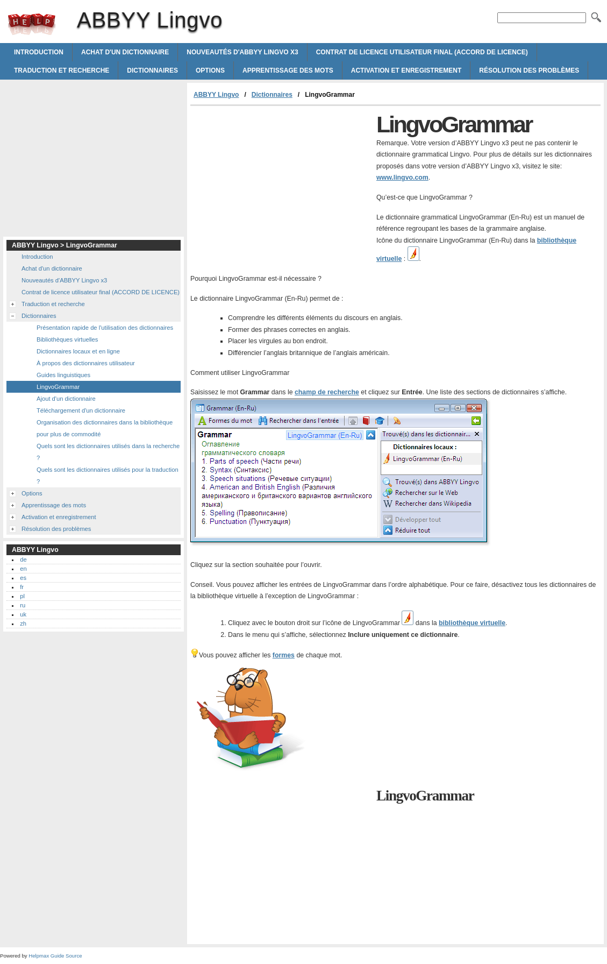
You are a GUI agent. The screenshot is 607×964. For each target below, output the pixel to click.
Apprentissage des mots (287, 70)
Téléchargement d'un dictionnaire (81, 410)
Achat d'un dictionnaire (125, 52)
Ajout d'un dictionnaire (66, 398)
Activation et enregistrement (406, 70)
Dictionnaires (152, 70)
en (23, 568)
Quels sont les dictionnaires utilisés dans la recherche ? (108, 452)
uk (23, 614)
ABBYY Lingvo (31, 24)
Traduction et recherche (61, 70)
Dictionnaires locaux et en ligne (78, 351)
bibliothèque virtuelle (472, 623)
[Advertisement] (280, 186)
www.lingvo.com (402, 177)
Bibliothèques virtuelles (67, 339)
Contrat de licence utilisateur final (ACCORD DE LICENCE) (422, 52)
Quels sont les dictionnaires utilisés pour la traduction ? (107, 475)
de (23, 559)
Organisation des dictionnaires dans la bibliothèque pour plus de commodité (105, 428)
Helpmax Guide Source (55, 956)
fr (22, 587)
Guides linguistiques (63, 375)
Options (210, 70)
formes (284, 655)
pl (22, 596)
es (23, 578)
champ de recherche (327, 392)
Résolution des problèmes (529, 70)
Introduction (38, 52)
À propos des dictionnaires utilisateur (86, 363)
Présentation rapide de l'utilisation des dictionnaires (105, 327)
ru (22, 605)
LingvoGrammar (58, 387)
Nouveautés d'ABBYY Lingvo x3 (242, 52)
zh (23, 623)
